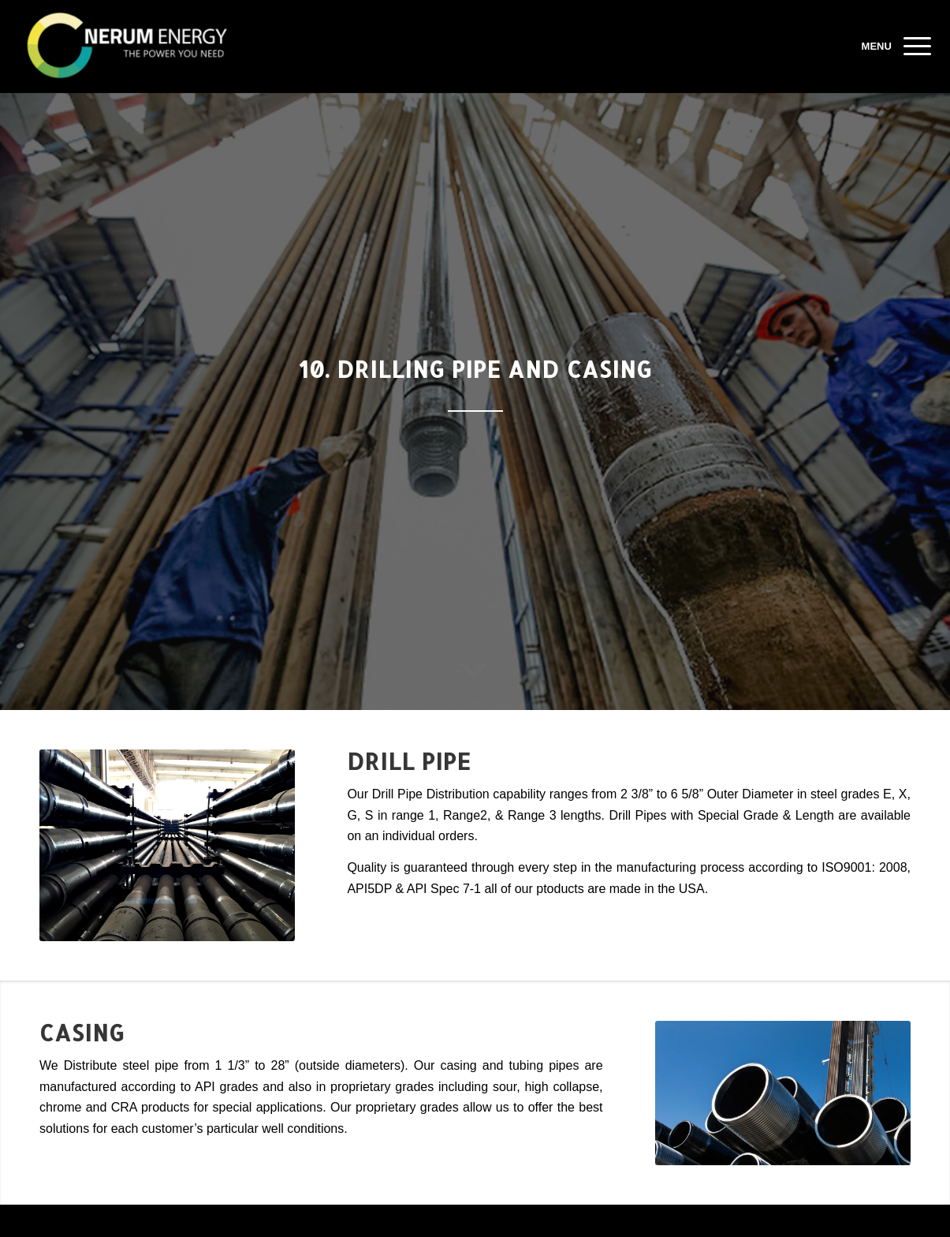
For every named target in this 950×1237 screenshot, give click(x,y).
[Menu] (912, 46)
